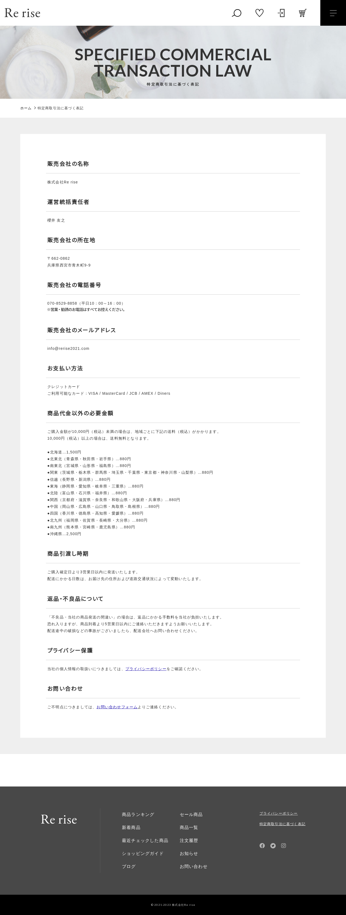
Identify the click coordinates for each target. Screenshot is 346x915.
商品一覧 (189, 827)
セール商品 (191, 814)
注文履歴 (189, 840)
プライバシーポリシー (279, 813)
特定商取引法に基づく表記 (282, 824)
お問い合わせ (194, 866)
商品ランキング (138, 814)
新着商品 (131, 827)
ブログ (129, 866)
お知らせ (189, 853)
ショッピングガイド (143, 853)
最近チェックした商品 (145, 840)
